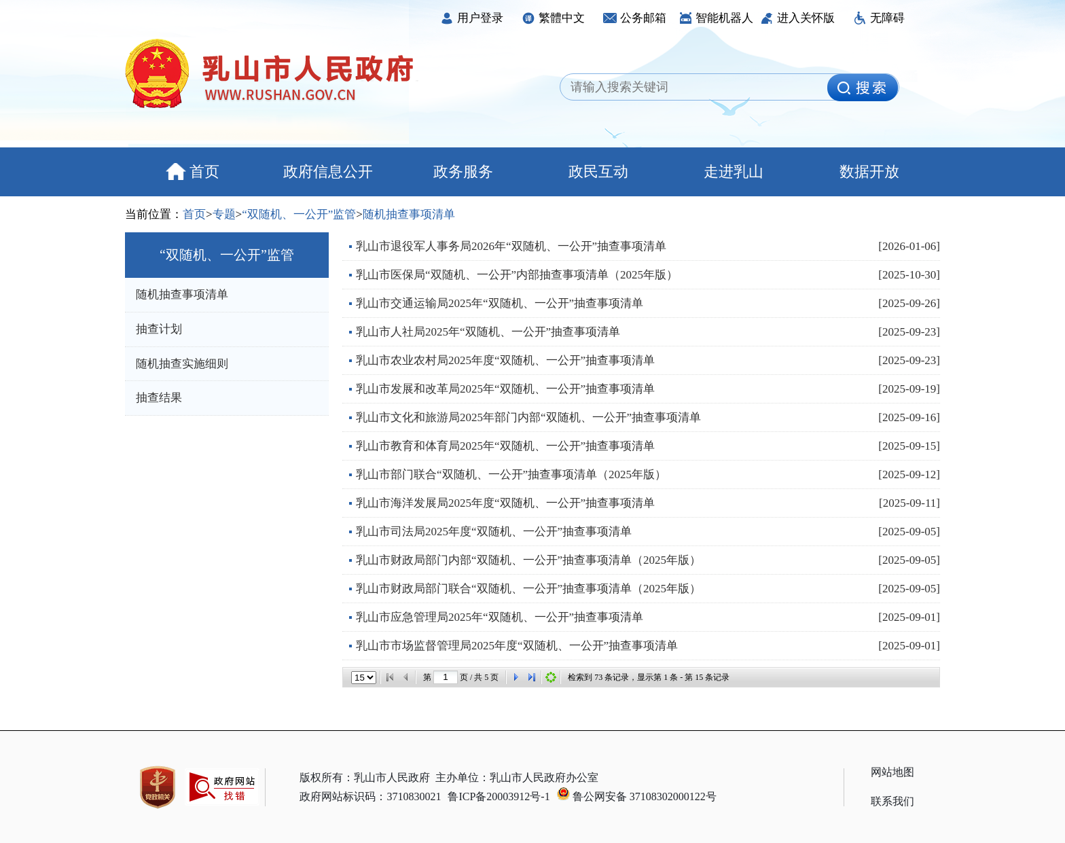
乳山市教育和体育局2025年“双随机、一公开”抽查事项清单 (505, 446)
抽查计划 (159, 329)
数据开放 (869, 171)
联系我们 (892, 801)
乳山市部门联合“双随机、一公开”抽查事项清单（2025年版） (511, 474)
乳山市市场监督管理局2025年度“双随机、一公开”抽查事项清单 (517, 645)
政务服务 (463, 171)
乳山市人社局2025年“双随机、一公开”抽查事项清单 (488, 331)
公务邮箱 (634, 18)
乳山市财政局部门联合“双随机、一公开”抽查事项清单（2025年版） (528, 588)
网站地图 (892, 772)
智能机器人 (716, 18)
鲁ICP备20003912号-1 (498, 796)
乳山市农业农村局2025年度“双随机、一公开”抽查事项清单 (505, 360)
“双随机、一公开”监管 (299, 214)
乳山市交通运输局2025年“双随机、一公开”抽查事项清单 (499, 303)
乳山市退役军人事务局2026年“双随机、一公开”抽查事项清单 (511, 246)
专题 (224, 214)
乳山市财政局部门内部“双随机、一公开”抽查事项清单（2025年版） (528, 560)
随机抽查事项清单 (409, 214)
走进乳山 (733, 171)
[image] (862, 87)
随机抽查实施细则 (182, 363)
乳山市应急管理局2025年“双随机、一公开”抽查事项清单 (499, 617)
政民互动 (598, 171)
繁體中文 (553, 18)
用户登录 (471, 18)
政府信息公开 (328, 171)
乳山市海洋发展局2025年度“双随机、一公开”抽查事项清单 (505, 503)
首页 (192, 171)
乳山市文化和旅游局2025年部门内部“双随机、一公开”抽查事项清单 (528, 417)
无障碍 (879, 18)
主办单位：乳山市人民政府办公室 (516, 777)
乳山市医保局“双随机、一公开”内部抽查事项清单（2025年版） (517, 274)
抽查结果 (159, 397)
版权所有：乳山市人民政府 (365, 777)
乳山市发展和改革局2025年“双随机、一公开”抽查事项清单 (505, 388)
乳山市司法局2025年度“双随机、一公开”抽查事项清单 (494, 531)
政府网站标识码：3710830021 (370, 796)
